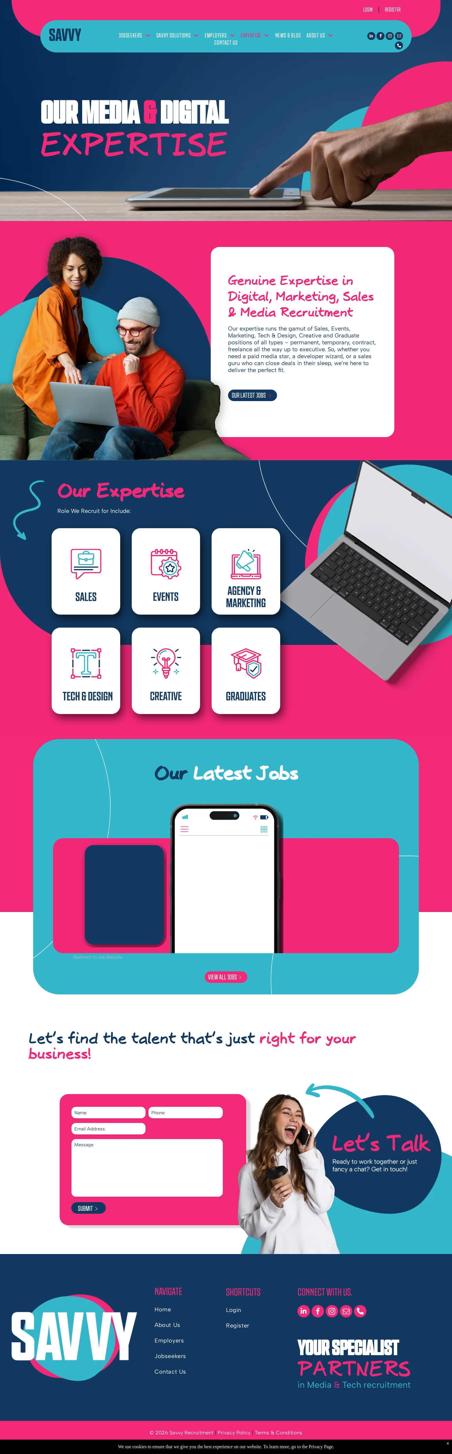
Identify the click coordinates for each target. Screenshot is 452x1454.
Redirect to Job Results (98, 957)
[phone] (399, 46)
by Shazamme (244, 1443)
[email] (399, 36)
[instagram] (390, 36)
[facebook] (380, 36)
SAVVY (65, 35)
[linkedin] (371, 36)
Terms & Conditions (278, 1433)
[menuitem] (134, 35)
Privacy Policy (234, 1433)
